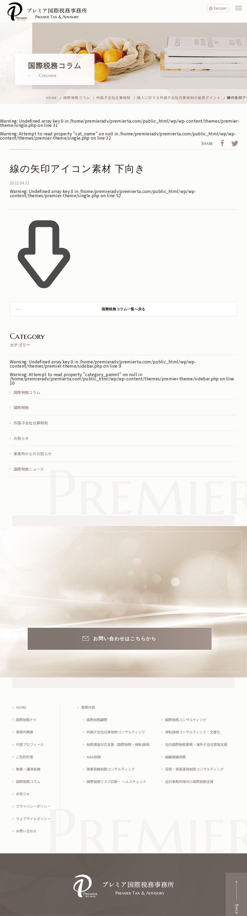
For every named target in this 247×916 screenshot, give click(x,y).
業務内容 (88, 706)
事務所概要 (25, 727)
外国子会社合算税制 (31, 422)
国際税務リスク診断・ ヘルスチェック (119, 769)
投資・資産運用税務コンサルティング (196, 759)
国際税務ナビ (27, 717)
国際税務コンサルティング (187, 717)
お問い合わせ (27, 811)
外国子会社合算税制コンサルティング (118, 727)
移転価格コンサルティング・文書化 (194, 727)
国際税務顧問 (98, 717)
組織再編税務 (176, 748)
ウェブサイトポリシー (34, 800)
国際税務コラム (27, 392)
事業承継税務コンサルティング (112, 759)
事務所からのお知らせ (33, 453)
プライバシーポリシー (34, 790)
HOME (21, 706)
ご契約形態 (25, 748)
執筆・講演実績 (29, 759)
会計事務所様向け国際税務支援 (191, 769)
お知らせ (21, 438)
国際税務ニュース (29, 469)
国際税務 (21, 407)
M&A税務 (94, 748)
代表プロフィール (31, 738)
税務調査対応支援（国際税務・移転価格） (121, 738)
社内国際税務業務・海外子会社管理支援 (198, 738)
